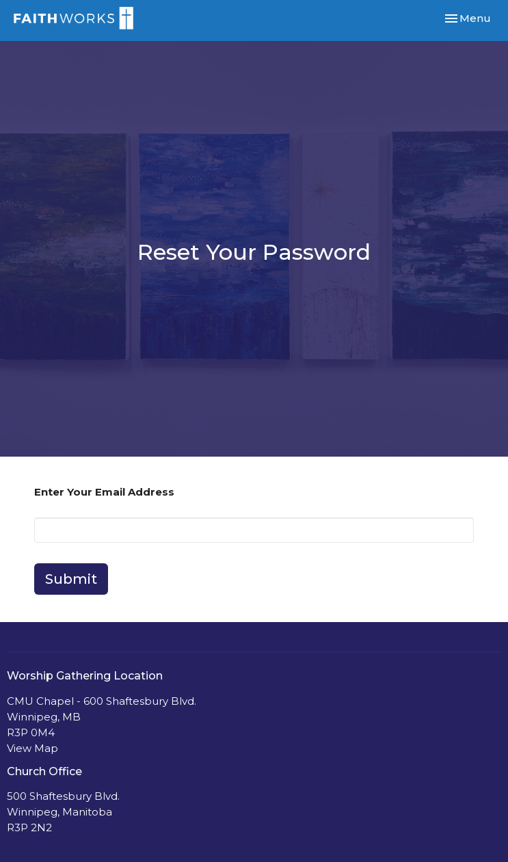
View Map (32, 748)
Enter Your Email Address (104, 491)
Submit (71, 579)
